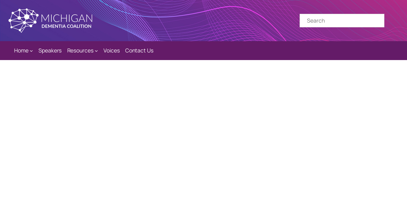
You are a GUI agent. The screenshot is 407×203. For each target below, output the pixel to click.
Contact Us (139, 50)
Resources (80, 50)
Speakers (50, 50)
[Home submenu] (31, 50)
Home (21, 50)
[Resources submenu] (96, 50)
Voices (111, 50)
